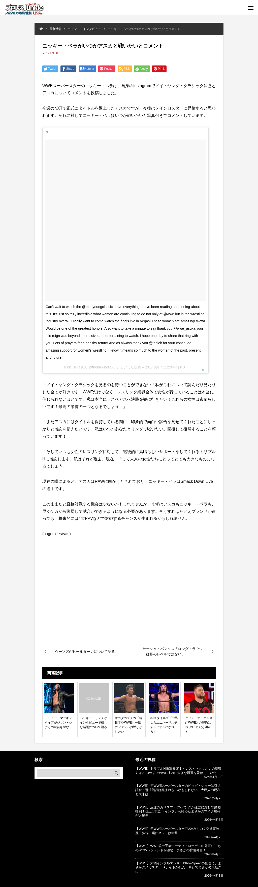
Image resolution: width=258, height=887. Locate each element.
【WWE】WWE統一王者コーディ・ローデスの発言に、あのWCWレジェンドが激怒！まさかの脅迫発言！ (178, 848)
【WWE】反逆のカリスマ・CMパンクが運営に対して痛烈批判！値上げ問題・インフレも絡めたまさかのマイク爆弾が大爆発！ (178, 811)
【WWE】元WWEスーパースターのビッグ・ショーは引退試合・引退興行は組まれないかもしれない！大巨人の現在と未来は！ (178, 790)
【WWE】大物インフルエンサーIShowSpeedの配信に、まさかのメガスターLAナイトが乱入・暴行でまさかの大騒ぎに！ (178, 867)
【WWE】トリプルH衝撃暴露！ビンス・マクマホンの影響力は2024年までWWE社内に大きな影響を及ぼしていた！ (178, 771)
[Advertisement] (129, 596)
